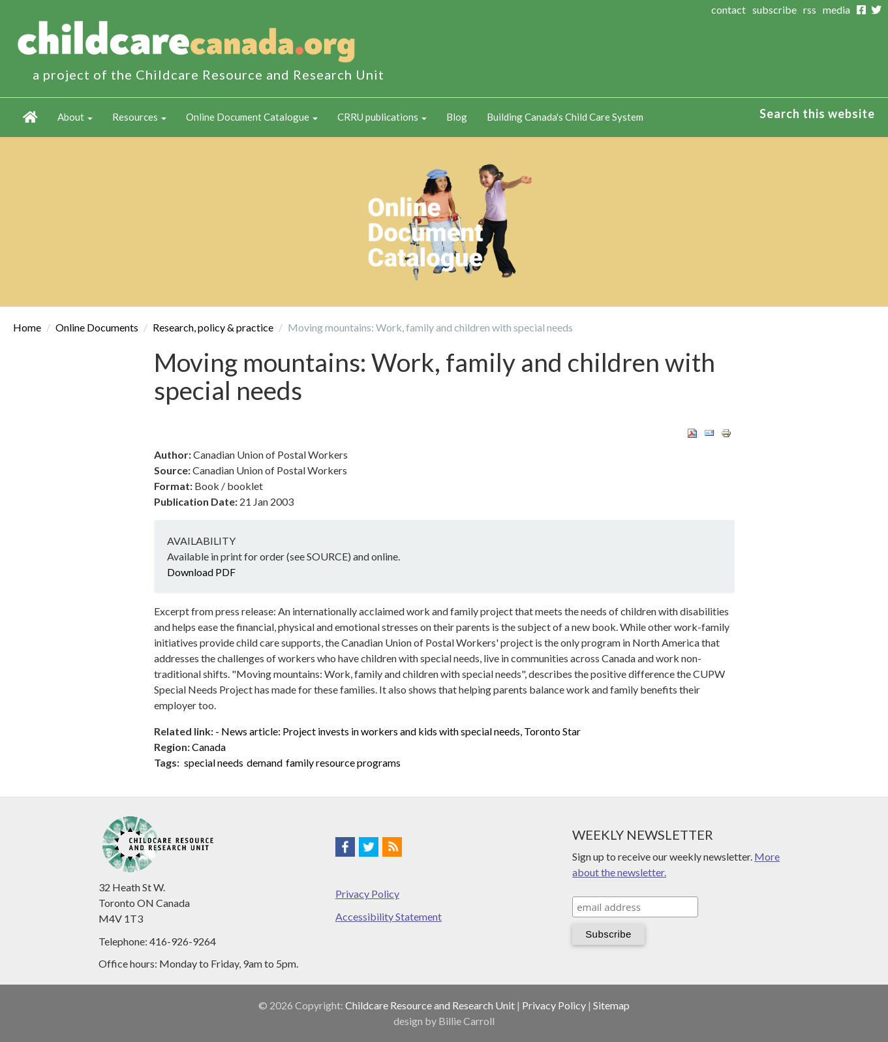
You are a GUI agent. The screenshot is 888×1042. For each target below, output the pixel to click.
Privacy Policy (367, 893)
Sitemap (611, 1005)
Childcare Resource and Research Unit (430, 1005)
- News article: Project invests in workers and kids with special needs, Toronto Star (398, 731)
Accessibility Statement (388, 916)
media (836, 9)
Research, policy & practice (213, 327)
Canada (209, 747)
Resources (139, 117)
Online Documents (96, 327)
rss (809, 9)
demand (265, 762)
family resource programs (343, 762)
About (75, 117)
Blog (456, 117)
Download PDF (201, 572)
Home (30, 117)
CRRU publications (382, 117)
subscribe (774, 9)
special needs (213, 762)
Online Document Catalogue (252, 117)
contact (728, 9)
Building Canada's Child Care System (565, 117)
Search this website (817, 113)
